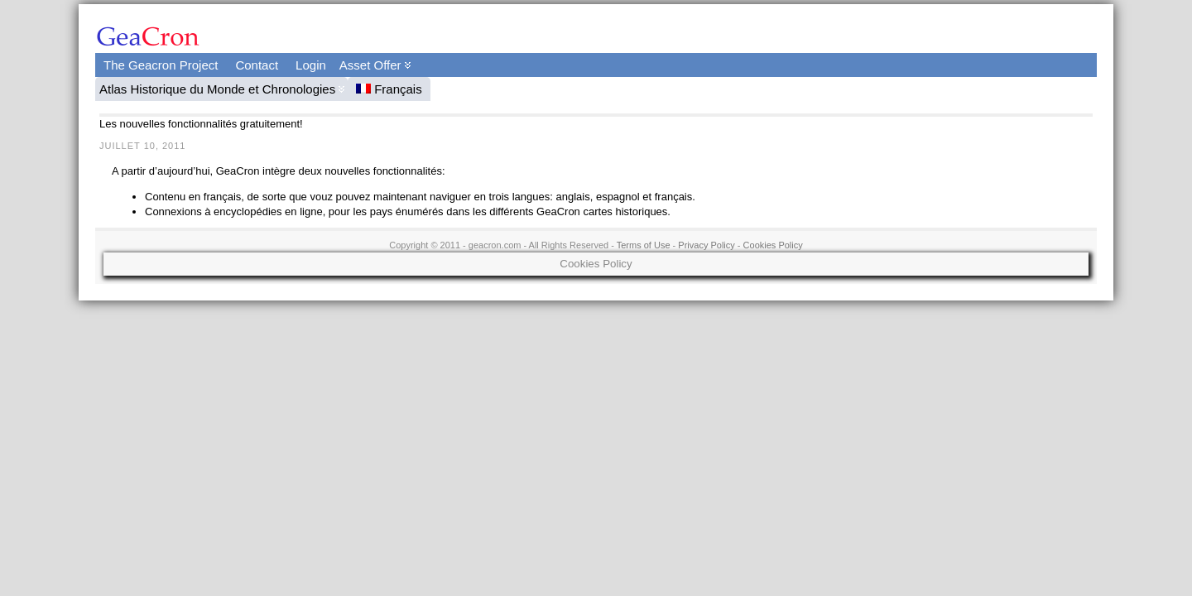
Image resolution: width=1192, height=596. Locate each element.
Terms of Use (643, 245)
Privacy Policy (706, 245)
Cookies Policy (773, 245)
